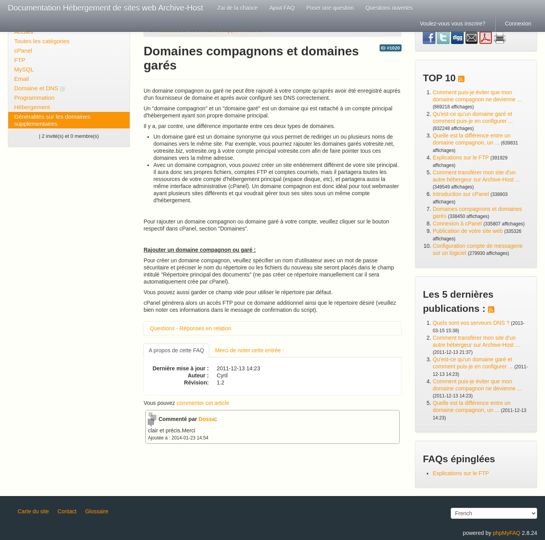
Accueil (23, 31)
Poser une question (330, 8)
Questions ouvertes (389, 8)
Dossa (206, 419)
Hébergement (32, 107)
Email (21, 78)
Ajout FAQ (282, 8)
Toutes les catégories (42, 41)
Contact (66, 511)
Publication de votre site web (468, 231)
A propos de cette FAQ (176, 350)
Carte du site (33, 511)
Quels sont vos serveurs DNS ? (471, 323)
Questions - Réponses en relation (190, 328)
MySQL (24, 69)
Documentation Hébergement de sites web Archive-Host (105, 8)
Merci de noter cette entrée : (249, 350)
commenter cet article (202, 403)
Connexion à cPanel (457, 223)
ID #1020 (390, 48)
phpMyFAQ (506, 533)
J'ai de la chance (237, 8)
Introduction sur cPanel (461, 194)
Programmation (34, 97)
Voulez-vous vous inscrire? (453, 23)
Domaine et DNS (39, 88)
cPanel (23, 50)
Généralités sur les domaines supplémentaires (52, 120)
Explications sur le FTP (461, 157)
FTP (19, 60)
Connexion (518, 23)
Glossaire (96, 511)
